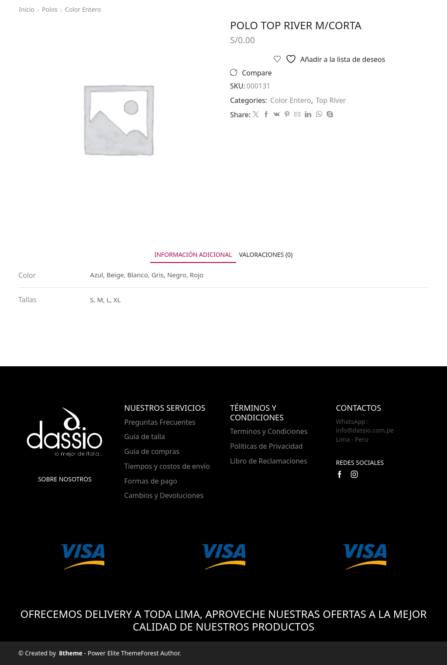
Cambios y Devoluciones (164, 495)
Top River (331, 100)
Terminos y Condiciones (268, 431)
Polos (50, 9)
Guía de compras (152, 451)
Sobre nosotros (65, 479)
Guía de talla (144, 436)
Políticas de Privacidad (266, 446)
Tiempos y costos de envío (167, 466)
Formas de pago (150, 481)
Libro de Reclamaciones (268, 461)
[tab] (193, 254)
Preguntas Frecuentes (160, 422)
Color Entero (83, 9)
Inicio (26, 9)
